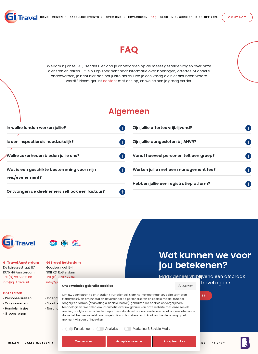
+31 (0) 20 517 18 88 (17, 277)
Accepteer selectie (129, 341)
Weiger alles (84, 341)
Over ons (113, 17)
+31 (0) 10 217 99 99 (60, 277)
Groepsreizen (15, 313)
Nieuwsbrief (182, 17)
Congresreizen (16, 303)
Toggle (122, 128)
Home (44, 17)
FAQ (154, 17)
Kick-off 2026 (207, 17)
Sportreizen (56, 303)
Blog (164, 17)
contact (110, 80)
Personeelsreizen (18, 298)
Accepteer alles (174, 341)
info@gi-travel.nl (16, 282)
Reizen (57, 17)
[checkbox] (77, 328)
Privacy (218, 342)
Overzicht (185, 286)
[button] (65, 17)
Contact (237, 17)
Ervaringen (138, 17)
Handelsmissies (16, 308)
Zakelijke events (84, 17)
